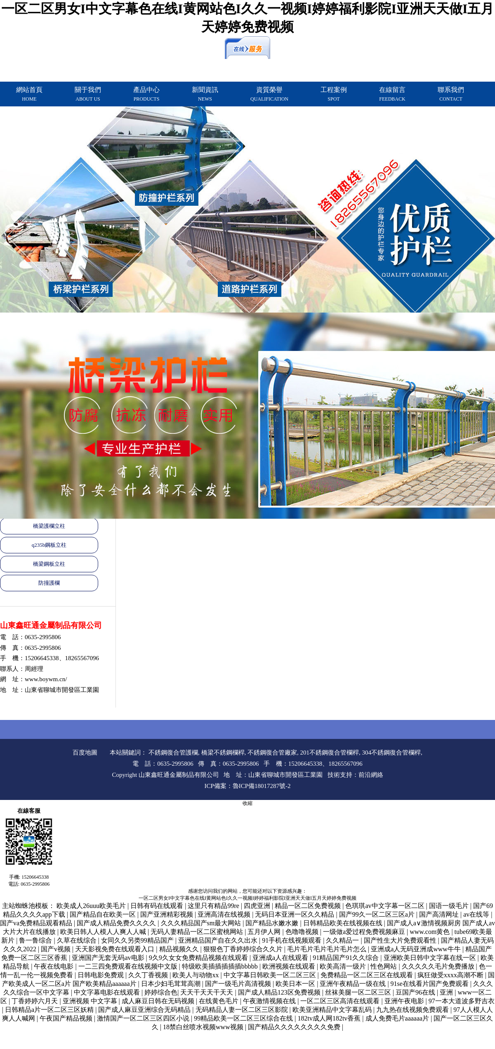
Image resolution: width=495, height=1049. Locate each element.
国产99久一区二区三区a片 (377, 914)
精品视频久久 (179, 949)
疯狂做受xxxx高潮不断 (451, 974)
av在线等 (477, 914)
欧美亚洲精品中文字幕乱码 (332, 1009)
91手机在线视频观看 (292, 940)
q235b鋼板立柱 (49, 545)
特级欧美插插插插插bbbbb (220, 966)
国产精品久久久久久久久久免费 (295, 1026)
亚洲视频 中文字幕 (91, 1000)
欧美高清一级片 (344, 966)
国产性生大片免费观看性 (401, 940)
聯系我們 (451, 94)
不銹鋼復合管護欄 (173, 752)
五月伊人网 (265, 931)
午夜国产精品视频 (67, 1018)
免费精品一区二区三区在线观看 (368, 974)
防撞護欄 (49, 583)
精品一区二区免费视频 (308, 905)
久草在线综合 (77, 940)
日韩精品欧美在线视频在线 (343, 923)
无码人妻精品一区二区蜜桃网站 (198, 931)
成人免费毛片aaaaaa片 (398, 1018)
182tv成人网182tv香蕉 (329, 1018)
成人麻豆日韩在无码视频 (159, 1000)
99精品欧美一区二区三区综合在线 (244, 1018)
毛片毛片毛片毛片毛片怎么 (327, 949)
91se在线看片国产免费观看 (430, 983)
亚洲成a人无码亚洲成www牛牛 (416, 949)
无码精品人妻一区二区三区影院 (243, 1009)
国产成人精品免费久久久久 (117, 923)
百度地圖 (85, 752)
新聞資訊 (205, 94)
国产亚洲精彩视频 (167, 914)
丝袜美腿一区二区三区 (359, 992)
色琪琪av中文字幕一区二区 (385, 905)
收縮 (247, 803)
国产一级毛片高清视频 (239, 983)
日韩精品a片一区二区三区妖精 (50, 1009)
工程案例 (334, 94)
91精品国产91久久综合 (346, 957)
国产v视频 (56, 949)
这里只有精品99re (214, 905)
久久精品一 (343, 940)
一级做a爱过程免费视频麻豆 (365, 931)
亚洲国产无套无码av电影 (109, 957)
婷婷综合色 (160, 992)
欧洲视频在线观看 (289, 966)
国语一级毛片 (449, 905)
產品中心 (146, 94)
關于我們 (88, 94)
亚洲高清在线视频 (225, 914)
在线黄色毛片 (219, 1000)
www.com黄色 (430, 931)
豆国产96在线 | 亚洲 (425, 992)
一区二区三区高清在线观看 (340, 1000)
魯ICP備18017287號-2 (262, 786)
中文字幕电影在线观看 (107, 992)
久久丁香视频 (149, 974)
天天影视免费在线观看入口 (115, 949)
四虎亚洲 (258, 905)
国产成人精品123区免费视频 (280, 992)
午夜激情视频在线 (270, 1000)
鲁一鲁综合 (36, 940)
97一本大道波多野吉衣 (462, 1000)
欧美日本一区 (296, 983)
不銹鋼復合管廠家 (272, 752)
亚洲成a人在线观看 (281, 957)
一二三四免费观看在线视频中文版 (128, 966)
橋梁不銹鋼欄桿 (223, 752)
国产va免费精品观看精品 (37, 923)
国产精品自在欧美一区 (103, 914)
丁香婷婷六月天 (35, 1000)
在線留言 (392, 94)
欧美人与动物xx (196, 974)
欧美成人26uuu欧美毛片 (92, 905)
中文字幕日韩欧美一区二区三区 (271, 974)
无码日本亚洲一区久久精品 (295, 914)
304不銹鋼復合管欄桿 (391, 752)
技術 (334, 774)
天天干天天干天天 (207, 992)
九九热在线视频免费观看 (413, 1009)
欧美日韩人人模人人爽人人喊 (104, 931)
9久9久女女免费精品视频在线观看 (199, 957)
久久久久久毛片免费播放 (439, 966)
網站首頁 (29, 94)
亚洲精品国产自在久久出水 (218, 940)
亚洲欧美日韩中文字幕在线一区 (431, 957)
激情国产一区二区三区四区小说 (144, 1018)
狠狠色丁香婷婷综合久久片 (243, 949)
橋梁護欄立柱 (49, 526)
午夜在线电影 (54, 966)
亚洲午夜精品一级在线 (353, 983)
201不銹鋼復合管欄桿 (329, 752)
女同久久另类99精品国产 (138, 940)
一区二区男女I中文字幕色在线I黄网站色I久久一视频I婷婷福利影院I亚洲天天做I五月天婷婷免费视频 (247, 898)
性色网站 (384, 966)
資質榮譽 (269, 94)
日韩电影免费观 (101, 974)
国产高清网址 (439, 914)
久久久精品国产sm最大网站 (202, 923)
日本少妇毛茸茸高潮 (171, 983)
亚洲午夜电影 (405, 1000)
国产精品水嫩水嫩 (272, 923)
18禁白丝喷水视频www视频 (204, 1026)
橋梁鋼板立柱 (49, 564)
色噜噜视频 (302, 931)
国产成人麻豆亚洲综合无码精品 (145, 1009)
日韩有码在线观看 (157, 905)
